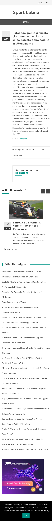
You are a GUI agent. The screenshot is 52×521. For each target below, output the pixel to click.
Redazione (17, 155)
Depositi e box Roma (11, 312)
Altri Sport (30, 149)
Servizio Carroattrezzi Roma (14, 302)
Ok (26, 515)
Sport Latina (26, 12)
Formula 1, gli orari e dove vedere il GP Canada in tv (25, 449)
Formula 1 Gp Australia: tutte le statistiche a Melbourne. (27, 226)
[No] (48, 511)
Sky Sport (23, 138)
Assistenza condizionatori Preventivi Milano (21, 307)
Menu (40, 2)
